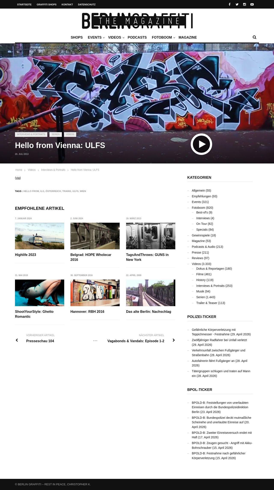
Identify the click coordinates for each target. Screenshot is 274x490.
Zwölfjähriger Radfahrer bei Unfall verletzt (219, 340)
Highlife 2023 (25, 255)
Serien (56, 134)
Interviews (203, 218)
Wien (83, 191)
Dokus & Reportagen (210, 268)
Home (18, 169)
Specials (202, 229)
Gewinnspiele (201, 235)
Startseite (24, 4)
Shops (77, 37)
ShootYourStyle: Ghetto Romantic (34, 314)
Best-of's (202, 212)
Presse (196, 252)
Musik (200, 291)
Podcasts (137, 37)
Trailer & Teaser (206, 303)
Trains (66, 191)
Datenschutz (87, 4)
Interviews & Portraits (31, 134)
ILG (42, 191)
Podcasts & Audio (203, 246)
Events (96, 37)
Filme (200, 274)
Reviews (197, 258)
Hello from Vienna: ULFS (85, 169)
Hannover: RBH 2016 (87, 311)
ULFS (75, 191)
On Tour (201, 223)
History (201, 280)
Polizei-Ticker (201, 317)
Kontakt (67, 4)
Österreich (53, 191)
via (18, 178)
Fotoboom (163, 37)
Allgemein (198, 190)
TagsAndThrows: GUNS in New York (147, 257)
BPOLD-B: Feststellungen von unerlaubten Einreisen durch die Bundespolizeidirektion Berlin (220, 407)
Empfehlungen (201, 196)
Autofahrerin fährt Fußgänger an (213, 361)
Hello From (31, 191)
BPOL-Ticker (199, 390)
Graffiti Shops (47, 4)
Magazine (188, 37)
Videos (115, 37)
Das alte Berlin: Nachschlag (148, 311)
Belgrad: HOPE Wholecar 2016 (90, 257)
